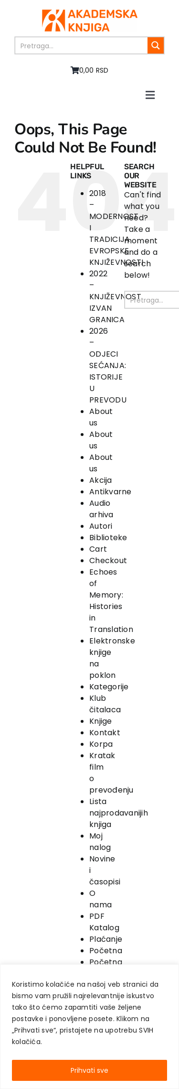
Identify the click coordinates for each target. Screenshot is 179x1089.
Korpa (101, 744)
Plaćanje (105, 939)
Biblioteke (108, 537)
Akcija (100, 480)
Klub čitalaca (105, 704)
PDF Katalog (104, 922)
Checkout (108, 560)
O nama (100, 899)
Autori (100, 526)
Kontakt (104, 732)
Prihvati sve (89, 1070)
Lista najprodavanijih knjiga (118, 813)
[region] (89, 1026)
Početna (105, 950)
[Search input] (82, 45)
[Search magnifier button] (155, 45)
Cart (98, 549)
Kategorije (108, 686)
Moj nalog (100, 841)
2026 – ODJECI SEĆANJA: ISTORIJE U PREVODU (107, 365)
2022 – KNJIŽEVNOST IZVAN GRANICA (115, 296)
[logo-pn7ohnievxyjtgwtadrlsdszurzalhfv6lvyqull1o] (89, 13)
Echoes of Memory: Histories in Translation (111, 600)
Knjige (100, 721)
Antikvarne (110, 491)
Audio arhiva (101, 509)
